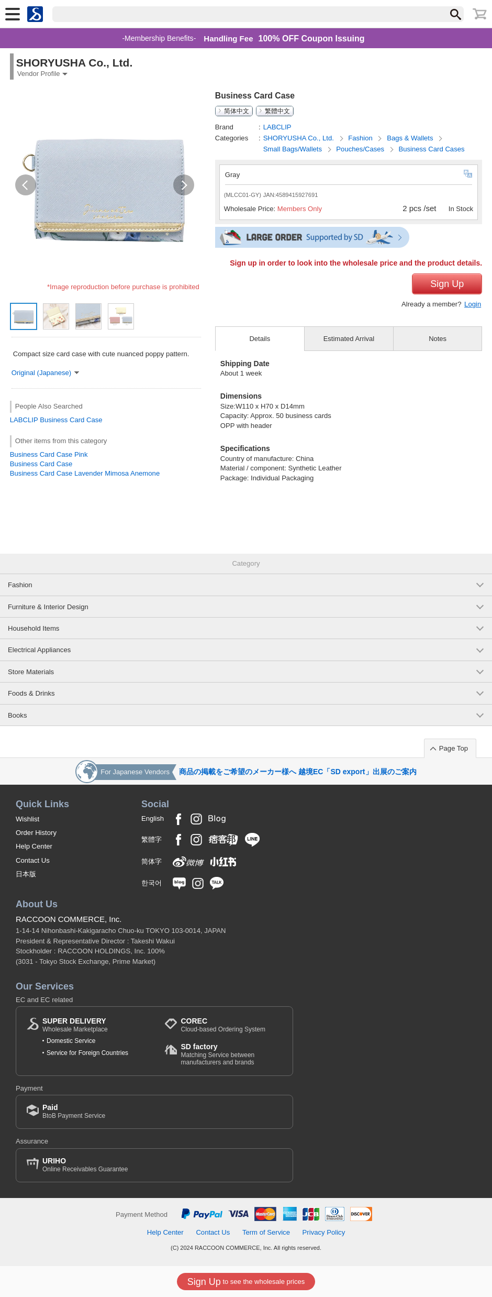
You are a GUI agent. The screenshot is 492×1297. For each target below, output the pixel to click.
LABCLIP (24, 420)
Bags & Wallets (411, 138)
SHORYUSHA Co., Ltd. (299, 138)
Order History (36, 833)
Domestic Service (71, 1041)
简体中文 (236, 111)
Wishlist (27, 819)
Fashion (361, 138)
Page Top (453, 748)
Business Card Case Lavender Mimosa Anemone (85, 473)
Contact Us (33, 860)
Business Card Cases (431, 149)
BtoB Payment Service (73, 1111)
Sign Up (447, 284)
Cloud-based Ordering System (223, 1025)
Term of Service (266, 1232)
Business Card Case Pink (49, 454)
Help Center (34, 846)
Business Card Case (71, 420)
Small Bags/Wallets (293, 149)
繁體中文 (277, 111)
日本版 (26, 874)
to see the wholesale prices (246, 1282)
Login (472, 304)
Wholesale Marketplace (75, 1025)
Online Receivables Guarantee (85, 1165)
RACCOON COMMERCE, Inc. (69, 919)
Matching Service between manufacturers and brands (231, 1054)
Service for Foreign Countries (87, 1053)
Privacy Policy (324, 1232)
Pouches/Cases (361, 149)
